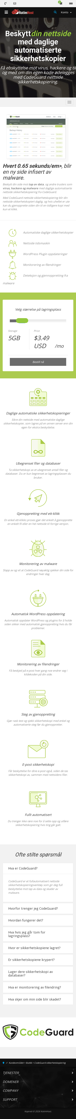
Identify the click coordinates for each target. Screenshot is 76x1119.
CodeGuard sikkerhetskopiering (50, 1062)
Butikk (29, 1062)
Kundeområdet (16, 1062)
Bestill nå (38, 362)
